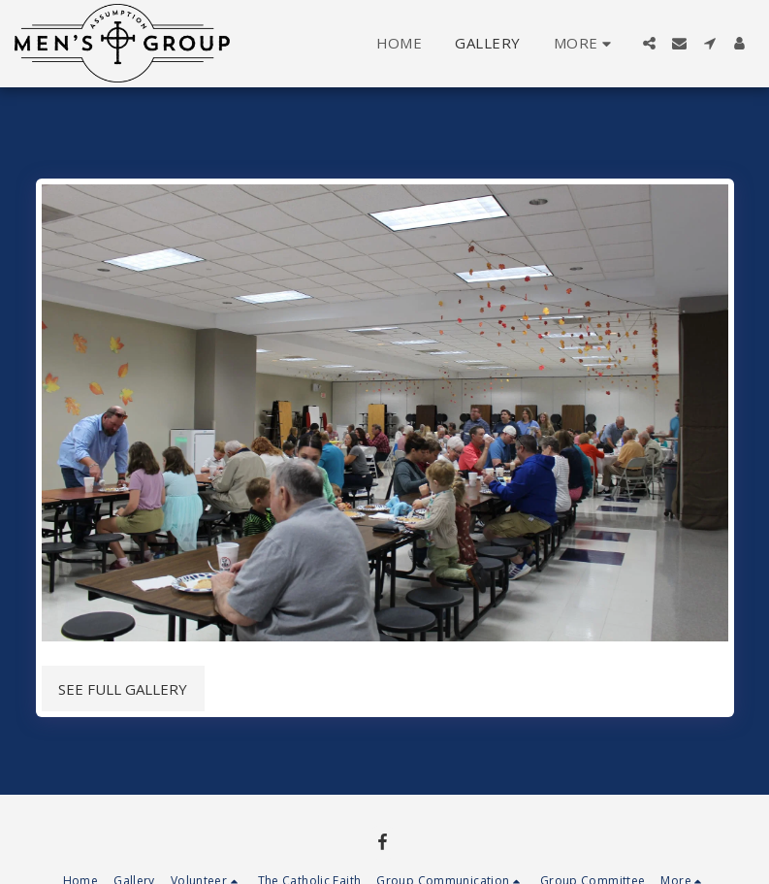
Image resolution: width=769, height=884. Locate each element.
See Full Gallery (122, 689)
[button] (649, 43)
